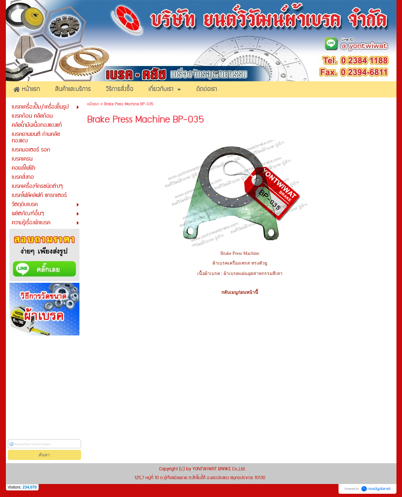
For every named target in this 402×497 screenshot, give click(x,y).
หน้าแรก (93, 104)
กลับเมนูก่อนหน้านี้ (239, 292)
